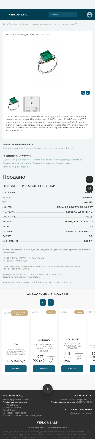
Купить (16, 368)
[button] (83, 93)
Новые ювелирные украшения (49, 148)
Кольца (69, 148)
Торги (5, 410)
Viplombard (19, 14)
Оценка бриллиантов (43, 163)
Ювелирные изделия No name (18, 148)
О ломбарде (8, 413)
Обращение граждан (12, 408)
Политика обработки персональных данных (22, 416)
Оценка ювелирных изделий (17, 163)
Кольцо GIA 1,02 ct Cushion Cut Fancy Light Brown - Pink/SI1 (15, 352)
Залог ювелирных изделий (16, 167)
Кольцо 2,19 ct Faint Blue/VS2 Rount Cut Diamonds (72, 346)
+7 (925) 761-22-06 (84, 402)
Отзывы (12, 410)
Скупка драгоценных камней (68, 160)
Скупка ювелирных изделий (16, 160)
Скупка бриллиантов (42, 160)
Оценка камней (63, 163)
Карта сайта (20, 413)
